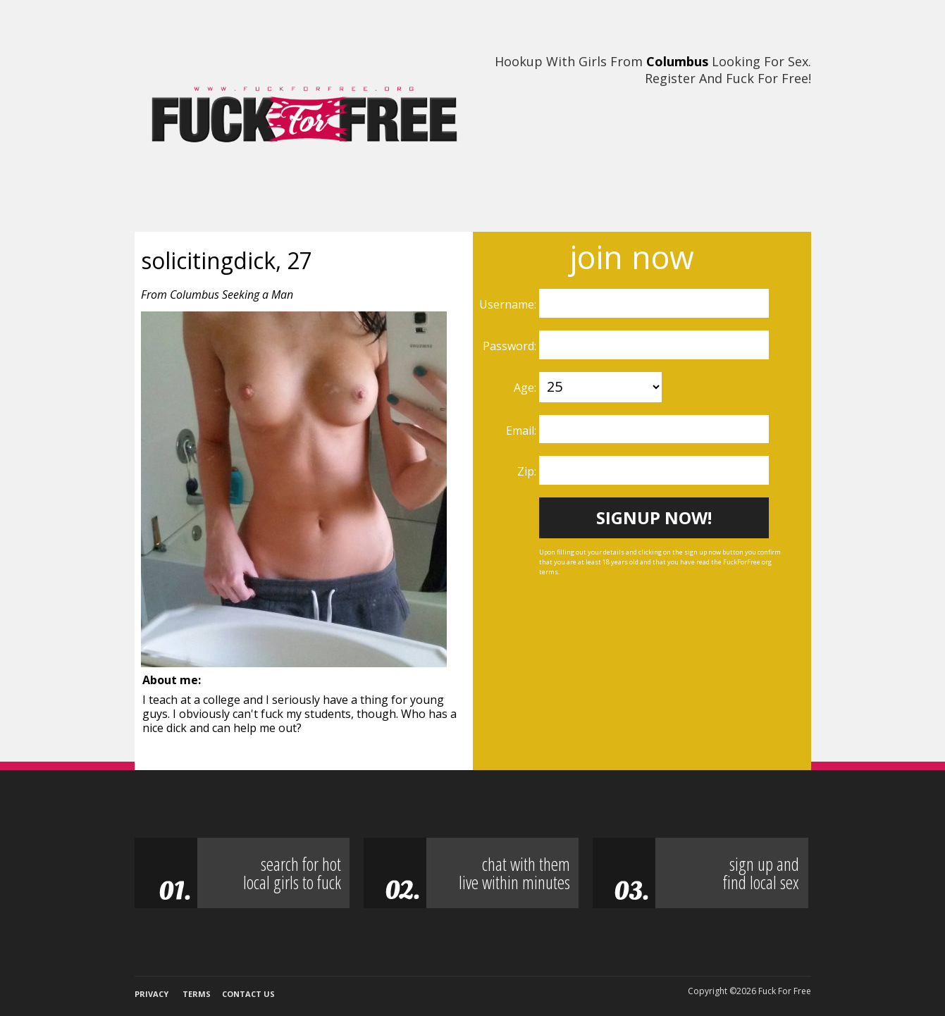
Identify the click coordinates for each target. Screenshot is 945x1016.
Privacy (151, 994)
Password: (511, 346)
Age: (526, 387)
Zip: (528, 471)
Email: (522, 430)
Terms (197, 994)
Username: (509, 304)
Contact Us (248, 994)
